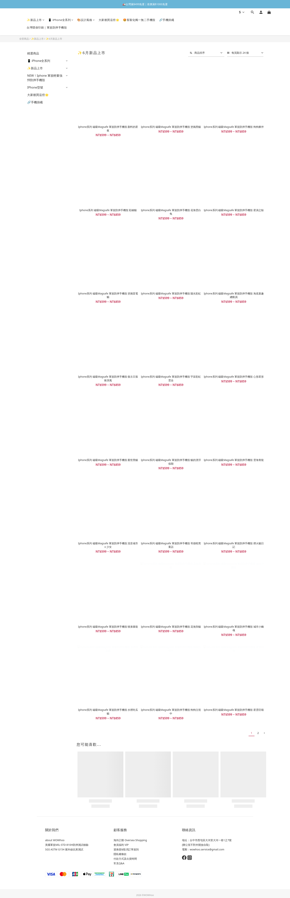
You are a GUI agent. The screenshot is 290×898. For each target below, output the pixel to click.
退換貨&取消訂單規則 (126, 849)
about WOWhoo (55, 840)
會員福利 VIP (121, 845)
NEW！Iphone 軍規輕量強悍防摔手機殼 (44, 78)
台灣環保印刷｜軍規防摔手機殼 (47, 27)
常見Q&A (119, 863)
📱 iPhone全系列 (60, 20)
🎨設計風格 (86, 20)
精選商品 (33, 53)
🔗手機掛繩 (166, 20)
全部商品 (24, 38)
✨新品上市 (35, 20)
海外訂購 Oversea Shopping (130, 840)
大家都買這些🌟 (109, 20)
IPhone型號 (35, 87)
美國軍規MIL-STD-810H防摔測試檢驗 (66, 845)
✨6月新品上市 (54, 38)
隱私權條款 (120, 854)
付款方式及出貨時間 (125, 858)
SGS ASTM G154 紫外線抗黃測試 (64, 849)
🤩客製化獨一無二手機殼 (139, 20)
